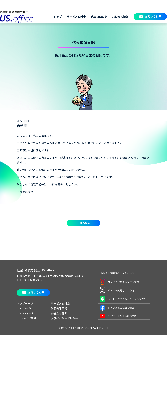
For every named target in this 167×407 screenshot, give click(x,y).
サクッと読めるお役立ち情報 (119, 282)
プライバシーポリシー (64, 318)
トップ (58, 17)
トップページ (25, 303)
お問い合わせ (153, 16)
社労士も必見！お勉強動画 (118, 316)
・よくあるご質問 (26, 318)
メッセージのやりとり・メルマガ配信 (124, 299)
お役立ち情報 (120, 17)
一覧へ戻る (83, 223)
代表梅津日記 (99, 17)
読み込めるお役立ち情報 (117, 308)
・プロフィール (25, 313)
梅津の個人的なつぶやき (117, 290)
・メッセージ (24, 308)
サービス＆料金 (76, 17)
